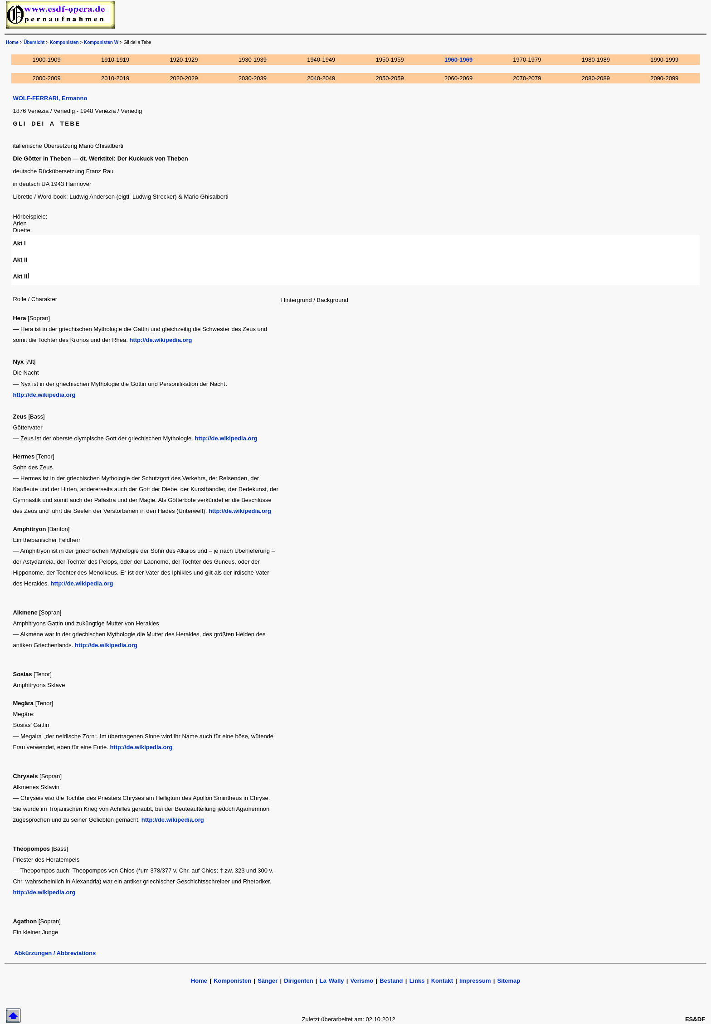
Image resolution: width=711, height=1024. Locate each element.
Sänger (268, 980)
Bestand (391, 980)
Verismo (362, 980)
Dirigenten (298, 980)
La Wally (332, 980)
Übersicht (34, 42)
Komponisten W (101, 42)
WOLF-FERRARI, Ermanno (50, 98)
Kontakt (442, 980)
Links (417, 980)
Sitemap (509, 980)
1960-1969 (458, 59)
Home (199, 980)
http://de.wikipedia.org (161, 339)
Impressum (475, 980)
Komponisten (64, 42)
